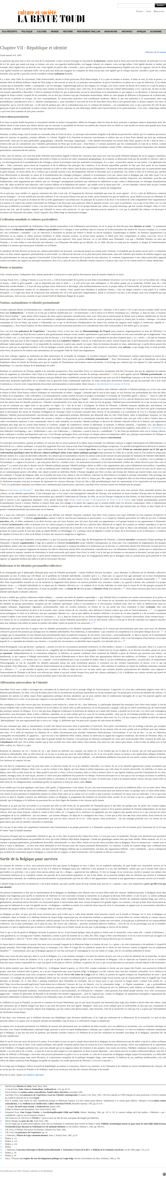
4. (0, 1095)
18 (94, 622)
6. (0, 1106)
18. (1, 1147)
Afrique (141, 31)
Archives (127, 31)
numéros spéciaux (35, 1074)
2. (0, 1089)
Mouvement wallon (88, 31)
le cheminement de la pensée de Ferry (112, 384)
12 (31, 489)
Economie (156, 31)
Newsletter (159, 11)
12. (1, 1129)
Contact (140, 11)
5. (0, 1100)
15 (16, 588)
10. (1, 1121)
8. (0, 1112)
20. (1, 1153)
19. (1, 1150)
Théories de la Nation (155, 52)
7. (0, 1109)
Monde (55, 31)
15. (1, 1138)
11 (1, 484)
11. (1, 1124)
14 (159, 578)
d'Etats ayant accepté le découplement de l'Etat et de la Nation (100, 499)
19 (162, 631)
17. (1, 1144)
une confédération (155, 427)
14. (1, 1135)
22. (1, 1158)
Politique (27, 31)
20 (124, 641)
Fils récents (9, 31)
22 (10, 950)
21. (1, 1155)
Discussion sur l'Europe (19, 490)
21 (16, 668)
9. (0, 1118)
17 (151, 609)
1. (0, 1086)
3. (0, 1092)
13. (1, 1132)
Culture (42, 31)
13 (22, 517)
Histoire (68, 31)
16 (124, 588)
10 (84, 468)
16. (1, 1141)
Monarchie (110, 31)
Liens (148, 11)
